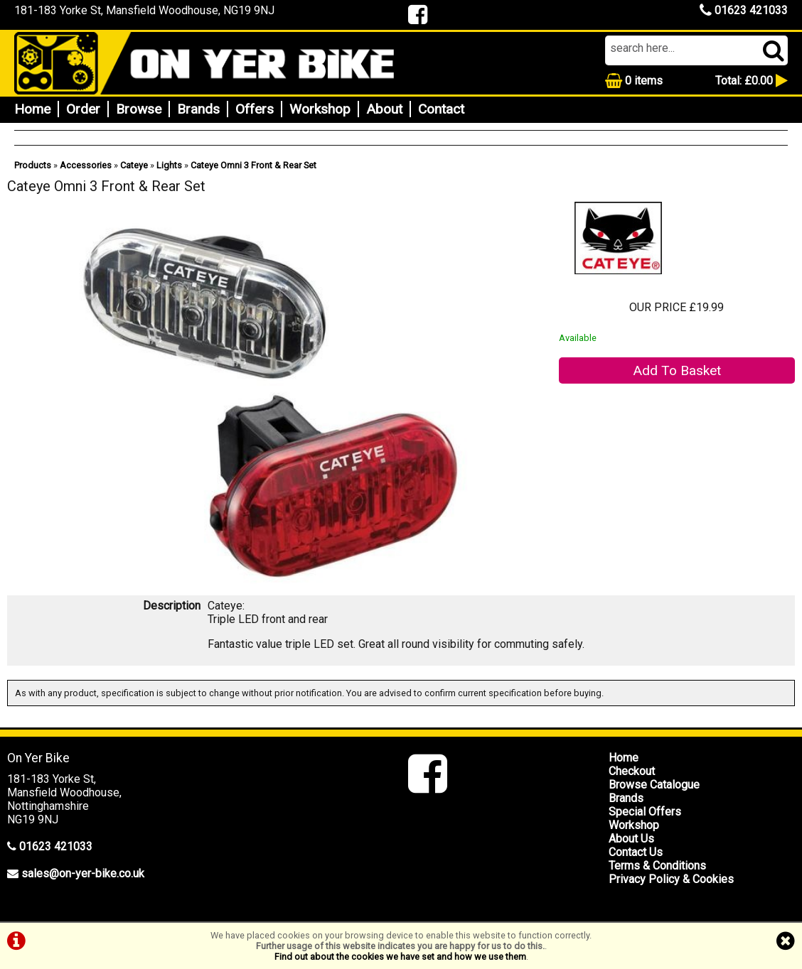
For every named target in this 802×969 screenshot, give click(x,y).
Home (32, 109)
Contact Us (636, 852)
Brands (198, 109)
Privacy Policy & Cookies (671, 879)
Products (32, 165)
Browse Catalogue (654, 784)
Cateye (134, 165)
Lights (169, 165)
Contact (441, 109)
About (384, 109)
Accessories (86, 165)
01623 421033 (744, 10)
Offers (254, 109)
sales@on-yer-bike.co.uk (82, 873)
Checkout (632, 771)
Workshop (320, 109)
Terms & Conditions (657, 865)
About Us (631, 838)
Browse (138, 109)
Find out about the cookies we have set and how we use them (400, 956)
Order (83, 109)
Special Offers (645, 811)
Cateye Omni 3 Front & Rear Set (253, 165)
